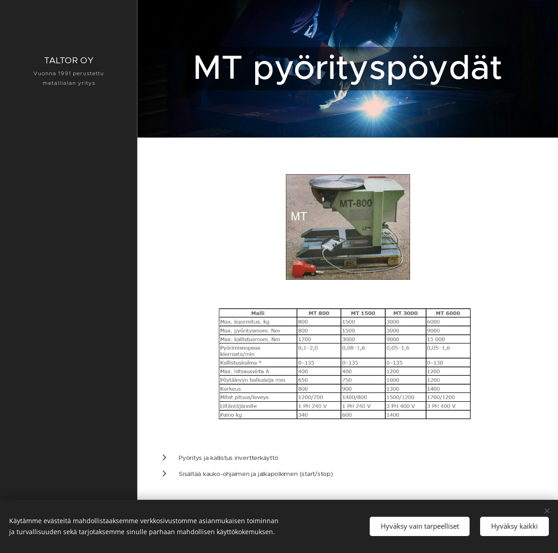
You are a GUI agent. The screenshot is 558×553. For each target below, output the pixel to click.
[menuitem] (69, 274)
